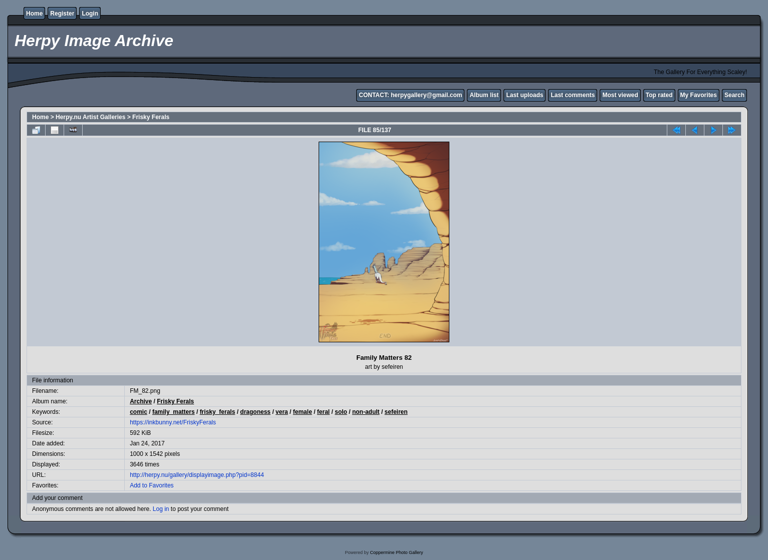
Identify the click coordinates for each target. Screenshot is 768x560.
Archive (141, 401)
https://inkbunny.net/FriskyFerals (173, 422)
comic (138, 411)
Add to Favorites (151, 485)
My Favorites (698, 95)
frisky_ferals (217, 411)
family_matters (173, 411)
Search (734, 95)
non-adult (366, 411)
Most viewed (620, 95)
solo (341, 411)
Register (62, 13)
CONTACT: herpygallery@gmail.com (410, 95)
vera (282, 411)
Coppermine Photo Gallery (396, 552)
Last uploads (524, 95)
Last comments (573, 95)
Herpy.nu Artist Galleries (90, 117)
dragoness (255, 411)
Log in (161, 508)
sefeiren (396, 411)
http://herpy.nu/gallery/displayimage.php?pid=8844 (197, 474)
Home (34, 13)
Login (90, 13)
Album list (483, 95)
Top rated (659, 95)
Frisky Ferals (150, 117)
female (302, 411)
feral (323, 411)
